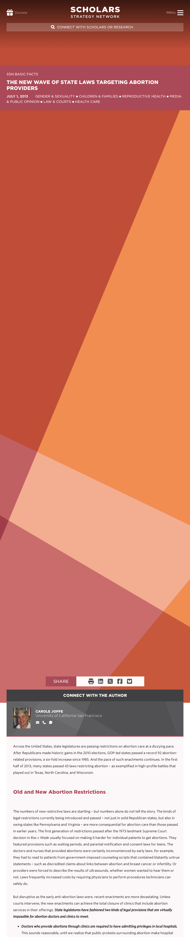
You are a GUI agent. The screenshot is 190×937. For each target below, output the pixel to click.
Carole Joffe (49, 711)
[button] (180, 12)
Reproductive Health (144, 96)
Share (61, 681)
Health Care (87, 102)
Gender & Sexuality (55, 96)
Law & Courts (57, 102)
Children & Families (98, 96)
